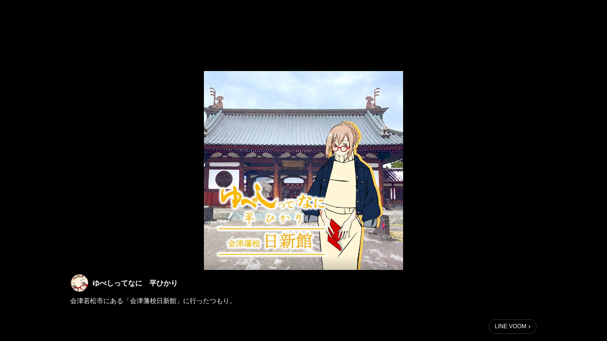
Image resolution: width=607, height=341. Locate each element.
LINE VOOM (510, 326)
